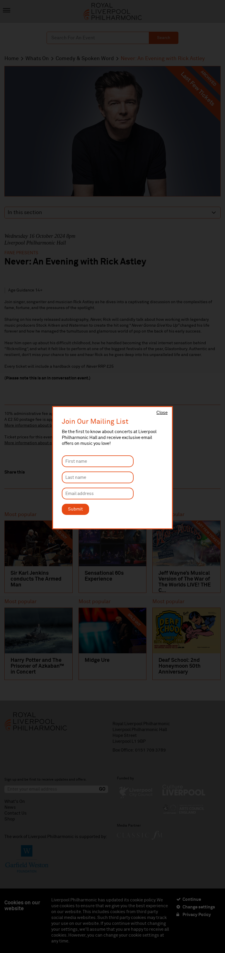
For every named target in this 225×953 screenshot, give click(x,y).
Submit (75, 509)
